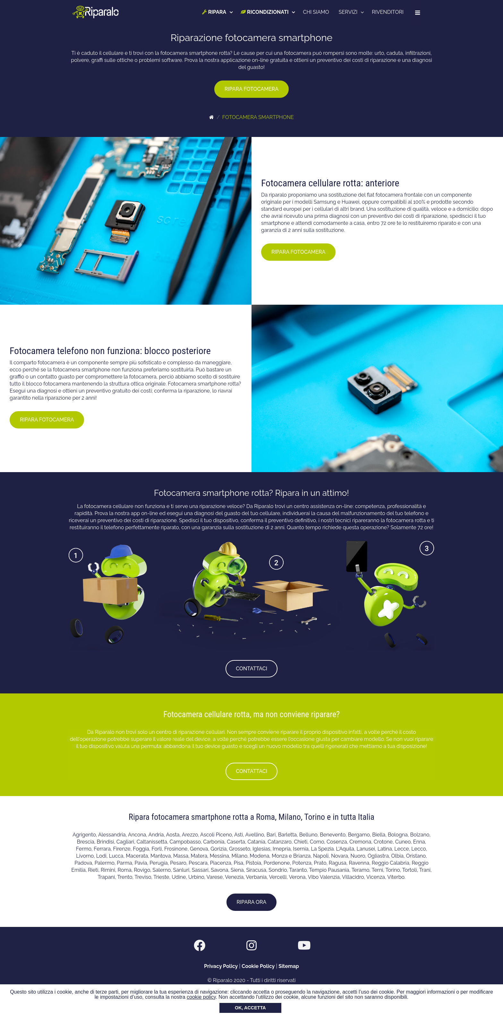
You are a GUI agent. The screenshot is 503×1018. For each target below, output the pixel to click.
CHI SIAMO (317, 12)
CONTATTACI (251, 669)
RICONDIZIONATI (266, 12)
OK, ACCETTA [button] (250, 1007)
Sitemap (288, 966)
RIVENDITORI (389, 12)
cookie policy (201, 997)
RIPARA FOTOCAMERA (251, 89)
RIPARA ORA (252, 902)
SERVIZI (349, 12)
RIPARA (215, 12)
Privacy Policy (221, 966)
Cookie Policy (258, 966)
